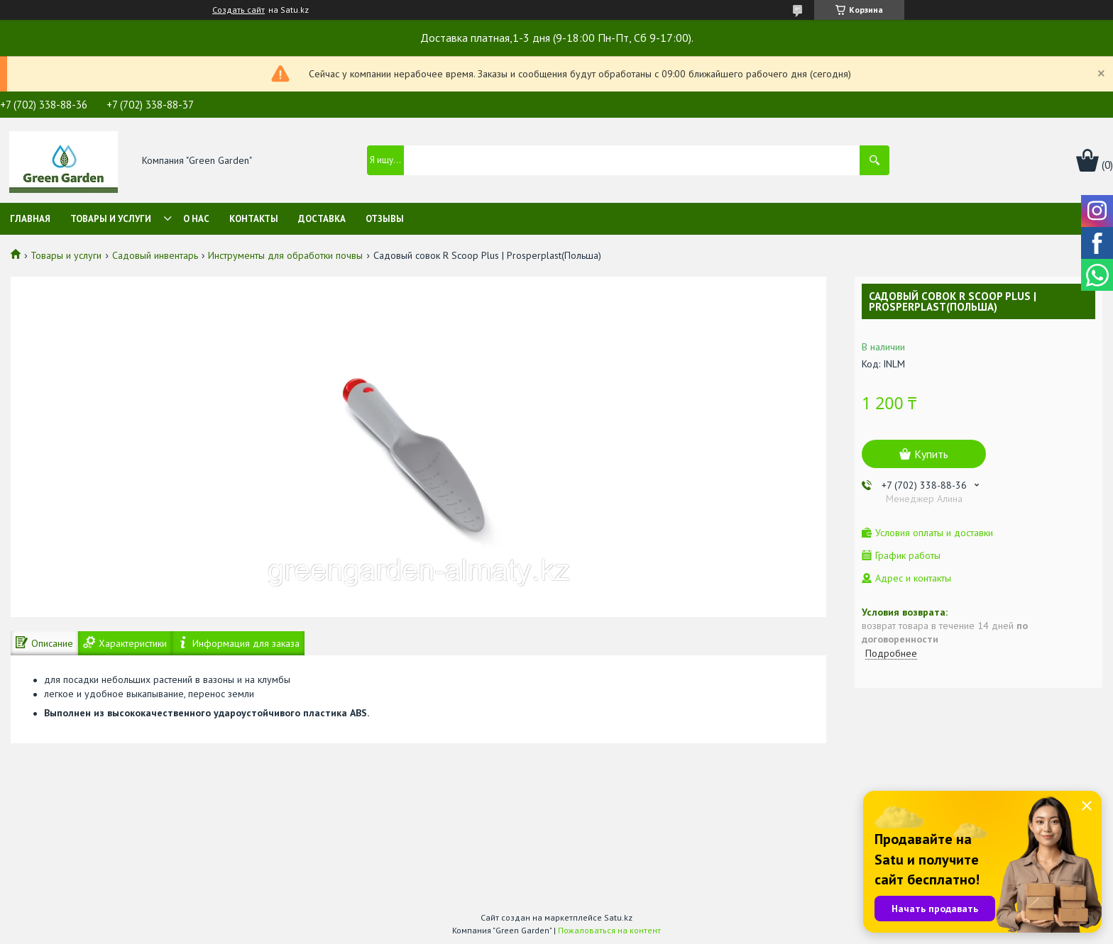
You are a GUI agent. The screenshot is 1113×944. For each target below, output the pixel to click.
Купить (931, 454)
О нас (196, 219)
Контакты (253, 219)
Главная (30, 219)
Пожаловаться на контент (609, 930)
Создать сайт (238, 10)
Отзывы (385, 219)
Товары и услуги (110, 219)
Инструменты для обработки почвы (285, 255)
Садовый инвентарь (155, 255)
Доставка (322, 219)
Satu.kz (618, 917)
